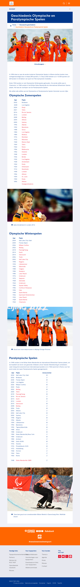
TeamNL (59, 583)
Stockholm (25, 169)
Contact (44, 566)
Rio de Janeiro (26, 112)
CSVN (54, 583)
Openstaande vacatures (13, 566)
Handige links (13, 551)
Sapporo (21, 278)
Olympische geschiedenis (27, 25)
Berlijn (24, 157)
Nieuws (11, 570)
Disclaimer (42, 583)
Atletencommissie (31, 567)
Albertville (22, 266)
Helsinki (24, 152)
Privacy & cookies (19, 583)
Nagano (21, 262)
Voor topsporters (30, 551)
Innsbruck (22, 276)
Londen (24, 115)
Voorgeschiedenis (27, 184)
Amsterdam (25, 162)
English (49, 583)
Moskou (24, 134)
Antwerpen (25, 167)
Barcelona (25, 127)
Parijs (23, 107)
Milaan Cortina (24, 245)
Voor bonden (46, 551)
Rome (24, 147)
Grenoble (22, 281)
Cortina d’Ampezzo (25, 288)
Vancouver (22, 255)
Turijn (21, 257)
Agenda (44, 557)
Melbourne (25, 149)
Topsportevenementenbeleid (15, 554)
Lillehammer (23, 264)
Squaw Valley (23, 285)
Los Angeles (25, 132)
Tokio (24, 110)
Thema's (44, 554)
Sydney (24, 122)
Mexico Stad (26, 142)
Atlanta (24, 125)
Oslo (20, 290)
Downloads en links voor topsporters (31, 564)
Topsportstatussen (31, 554)
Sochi (20, 252)
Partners (12, 557)
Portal (44, 560)
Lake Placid (23, 273)
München (25, 139)
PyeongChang (23, 250)
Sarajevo (22, 271)
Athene (24, 120)
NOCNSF (12, 9)
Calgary (21, 269)
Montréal (25, 137)
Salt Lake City (23, 259)
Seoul (23, 130)
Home (14, 25)
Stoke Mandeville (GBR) (23, 460)
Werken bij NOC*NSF (12, 561)
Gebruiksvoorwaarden (31, 583)
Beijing (24, 117)
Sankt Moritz (23, 292)
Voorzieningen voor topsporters (31, 558)
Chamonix (22, 302)
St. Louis (24, 176)
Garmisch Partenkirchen (27, 295)
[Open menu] (68, 3)
